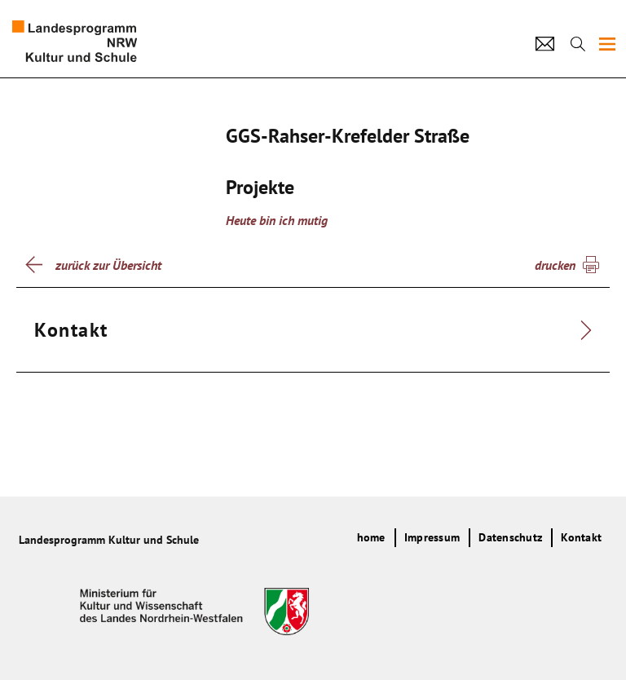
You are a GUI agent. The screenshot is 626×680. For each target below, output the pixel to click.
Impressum (432, 537)
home (371, 537)
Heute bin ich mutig (277, 220)
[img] (607, 44)
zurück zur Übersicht (108, 265)
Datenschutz (510, 537)
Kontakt (581, 537)
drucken (555, 265)
